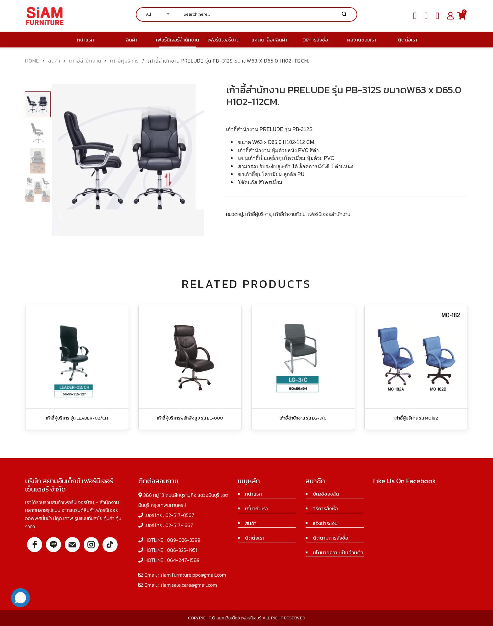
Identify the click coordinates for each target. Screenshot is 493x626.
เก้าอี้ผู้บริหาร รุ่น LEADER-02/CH (77, 418)
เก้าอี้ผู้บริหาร (124, 60)
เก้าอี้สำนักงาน (85, 60)
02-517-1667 (179, 525)
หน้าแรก (253, 493)
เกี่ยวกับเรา (256, 508)
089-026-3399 (183, 540)
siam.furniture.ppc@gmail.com (193, 575)
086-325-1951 (182, 550)
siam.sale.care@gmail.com (188, 585)
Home (32, 60)
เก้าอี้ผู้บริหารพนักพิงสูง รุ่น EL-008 (190, 418)
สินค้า (54, 60)
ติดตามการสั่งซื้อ (330, 537)
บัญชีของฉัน (326, 493)
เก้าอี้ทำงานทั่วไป (289, 214)
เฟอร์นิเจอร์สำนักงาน (329, 214)
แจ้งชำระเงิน (325, 523)
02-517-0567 (179, 515)
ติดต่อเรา (254, 537)
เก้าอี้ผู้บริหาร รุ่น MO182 (416, 418)
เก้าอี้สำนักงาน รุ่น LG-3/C (303, 418)
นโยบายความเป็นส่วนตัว (338, 552)
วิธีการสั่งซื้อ (325, 508)
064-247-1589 (183, 560)
